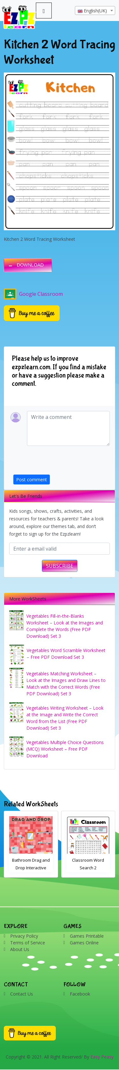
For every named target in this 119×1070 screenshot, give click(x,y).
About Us (19, 949)
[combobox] (95, 10)
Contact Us (21, 994)
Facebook (80, 994)
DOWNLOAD (30, 265)
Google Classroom (33, 294)
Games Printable (87, 936)
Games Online (84, 943)
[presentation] (61, 462)
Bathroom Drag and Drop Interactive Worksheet (31, 867)
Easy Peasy (102, 1057)
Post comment (31, 479)
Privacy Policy (24, 936)
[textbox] (95, 10)
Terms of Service (27, 943)
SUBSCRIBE (59, 565)
